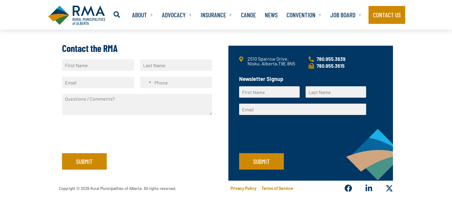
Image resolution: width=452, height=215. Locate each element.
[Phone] (176, 82)
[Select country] (146, 82)
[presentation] (107, 143)
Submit (84, 161)
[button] (117, 15)
